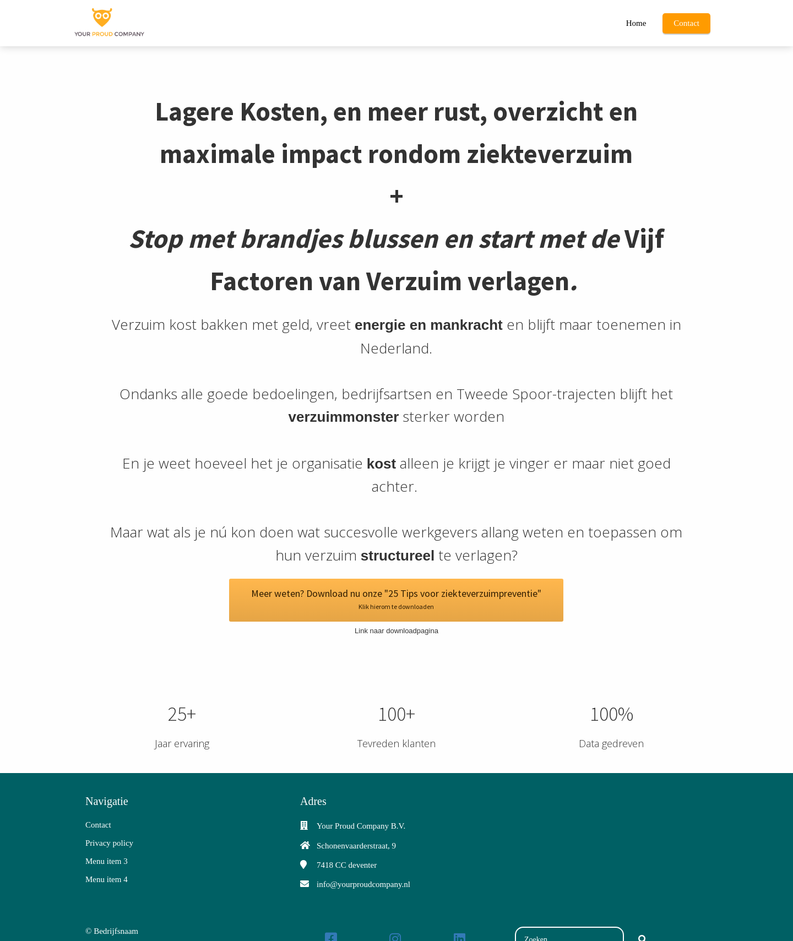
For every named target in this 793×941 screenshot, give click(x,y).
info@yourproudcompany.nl (363, 861)
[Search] (642, 917)
